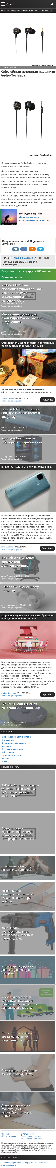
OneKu (11, 4)
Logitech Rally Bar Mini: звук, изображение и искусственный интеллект (27, 617)
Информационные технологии (16, 737)
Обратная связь (8, 1136)
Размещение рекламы (31, 1136)
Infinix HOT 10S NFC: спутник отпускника (26, 467)
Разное (5, 758)
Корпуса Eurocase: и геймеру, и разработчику (21, 440)
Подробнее (47, 400)
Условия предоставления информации (18, 1163)
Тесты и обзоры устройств (11, 306)
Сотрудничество (28, 1134)
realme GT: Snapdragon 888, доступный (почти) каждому (20, 413)
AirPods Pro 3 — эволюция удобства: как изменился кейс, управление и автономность (21, 292)
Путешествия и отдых (12, 749)
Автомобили (8, 740)
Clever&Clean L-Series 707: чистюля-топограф (20, 706)
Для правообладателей (31, 1138)
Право (5, 761)
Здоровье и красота (11, 755)
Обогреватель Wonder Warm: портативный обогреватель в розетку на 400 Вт (28, 344)
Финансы (6, 746)
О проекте (6, 1134)
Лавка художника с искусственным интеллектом (34, 219)
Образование (8, 752)
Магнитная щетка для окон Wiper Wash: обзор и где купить (21, 318)
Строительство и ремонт (14, 743)
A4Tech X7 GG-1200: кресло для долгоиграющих (17, 561)
